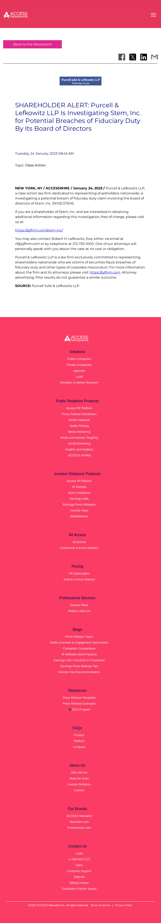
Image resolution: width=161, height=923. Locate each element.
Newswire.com (79, 821)
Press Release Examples (79, 703)
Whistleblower (79, 516)
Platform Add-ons (79, 611)
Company (79, 747)
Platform (79, 741)
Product (79, 735)
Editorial (79, 877)
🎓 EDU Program (79, 709)
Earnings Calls (79, 498)
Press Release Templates (79, 697)
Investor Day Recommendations (79, 672)
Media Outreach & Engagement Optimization (79, 642)
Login (79, 853)
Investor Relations (79, 784)
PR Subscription (79, 573)
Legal (79, 376)
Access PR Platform (79, 408)
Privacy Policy (123, 905)
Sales (79, 865)
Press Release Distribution (79, 414)
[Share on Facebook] (121, 57)
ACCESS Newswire (79, 816)
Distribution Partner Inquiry (79, 888)
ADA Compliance (79, 492)
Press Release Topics (79, 636)
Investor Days (79, 510)
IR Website (79, 487)
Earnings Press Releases (79, 504)
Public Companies (79, 359)
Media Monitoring (79, 431)
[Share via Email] (154, 57)
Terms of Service (101, 905)
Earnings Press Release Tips (79, 666)
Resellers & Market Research (79, 382)
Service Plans (79, 605)
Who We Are (79, 772)
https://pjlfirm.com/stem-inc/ (39, 230)
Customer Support (79, 871)
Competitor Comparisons (79, 648)
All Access (79, 542)
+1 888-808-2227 (79, 859)
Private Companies (79, 365)
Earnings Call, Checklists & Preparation (79, 660)
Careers (79, 790)
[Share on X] (132, 57)
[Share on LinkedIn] (143, 57)
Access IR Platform (79, 481)
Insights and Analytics (79, 449)
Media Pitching (79, 426)
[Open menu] (153, 15)
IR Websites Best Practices (79, 654)
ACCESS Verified (79, 455)
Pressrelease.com (79, 827)
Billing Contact (79, 882)
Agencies (79, 370)
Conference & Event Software (79, 548)
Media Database (79, 420)
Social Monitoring (79, 443)
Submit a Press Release (79, 579)
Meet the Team (79, 778)
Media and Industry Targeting (79, 437)
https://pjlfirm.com (105, 272)
